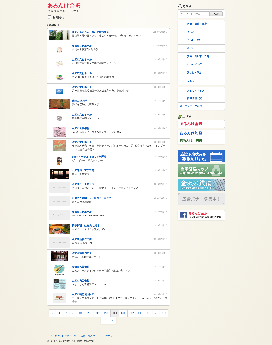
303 (140, 313)
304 (149, 313)
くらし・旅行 (190, 40)
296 (81, 313)
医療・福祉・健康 (193, 24)
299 (106, 313)
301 (123, 313)
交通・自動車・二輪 (194, 57)
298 (98, 313)
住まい (186, 48)
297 (89, 313)
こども (186, 81)
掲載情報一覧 (190, 98)
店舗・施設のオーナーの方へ (96, 336)
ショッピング (190, 65)
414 (105, 320)
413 (164, 313)
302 (132, 313)
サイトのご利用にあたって (62, 336)
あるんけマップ (191, 91)
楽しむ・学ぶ (190, 73)
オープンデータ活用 (191, 106)
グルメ (186, 32)
